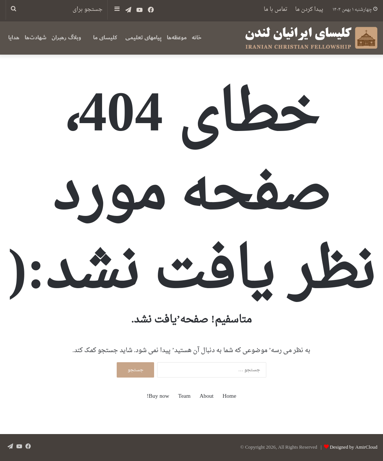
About (206, 396)
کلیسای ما (105, 38)
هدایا (13, 38)
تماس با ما (276, 9)
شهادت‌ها (35, 38)
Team (184, 396)
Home (229, 396)
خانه (197, 38)
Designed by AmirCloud (353, 447)
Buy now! (158, 396)
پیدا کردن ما (309, 9)
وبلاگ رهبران (66, 38)
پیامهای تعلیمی (143, 38)
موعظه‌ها (177, 38)
